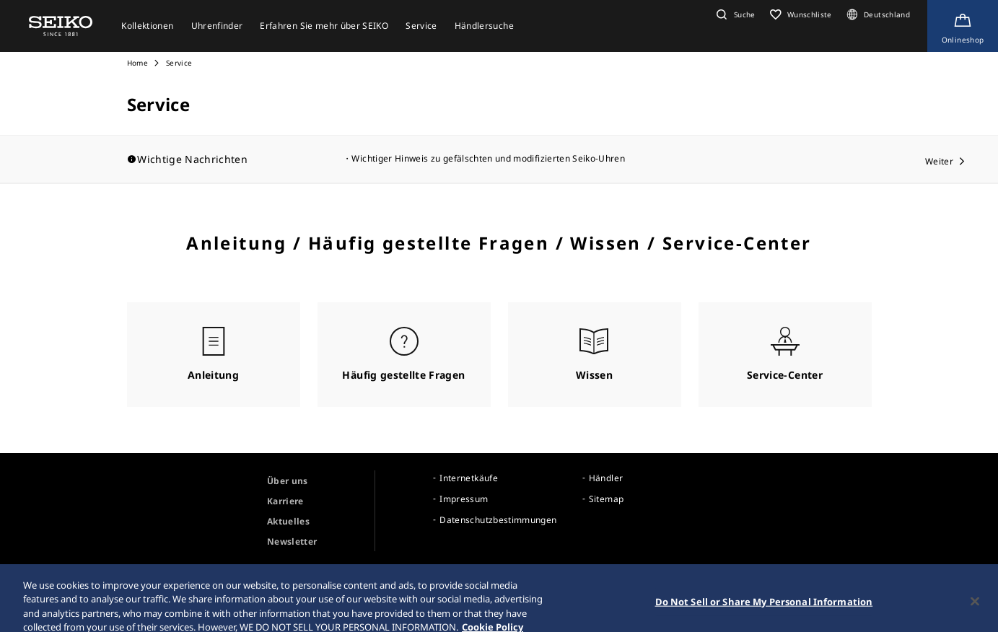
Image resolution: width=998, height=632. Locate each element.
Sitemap (606, 499)
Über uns (287, 481)
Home (137, 63)
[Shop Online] (962, 26)
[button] (734, 14)
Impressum (463, 499)
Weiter (939, 161)
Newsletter (292, 541)
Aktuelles (288, 521)
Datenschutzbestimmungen (497, 520)
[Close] (975, 615)
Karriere (285, 501)
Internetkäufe (468, 478)
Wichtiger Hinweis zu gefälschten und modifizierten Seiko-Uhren (488, 158)
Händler (606, 478)
